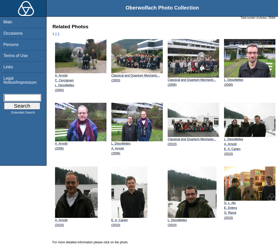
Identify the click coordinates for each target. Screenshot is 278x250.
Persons (11, 44)
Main (7, 22)
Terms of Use (15, 55)
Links (8, 67)
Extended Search (23, 113)
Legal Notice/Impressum (20, 80)
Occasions (13, 33)
